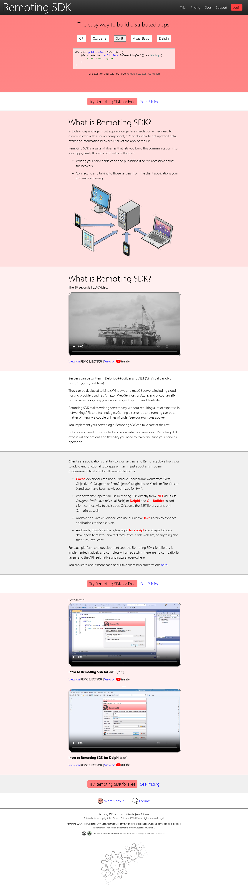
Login (237, 7)
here (164, 564)
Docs (208, 7)
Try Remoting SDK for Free (112, 101)
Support (221, 7)
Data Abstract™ (158, 833)
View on (85, 361)
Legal (161, 818)
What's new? (110, 800)
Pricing (195, 7)
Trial (183, 7)
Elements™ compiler (136, 833)
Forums (141, 800)
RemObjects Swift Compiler (143, 73)
